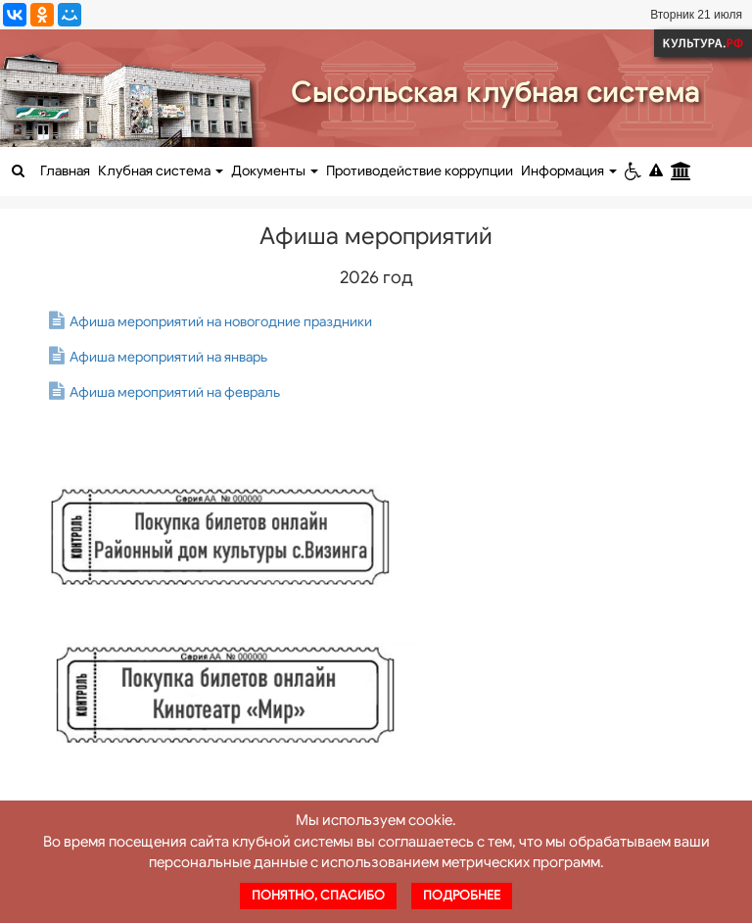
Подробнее (461, 895)
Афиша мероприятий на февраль (175, 392)
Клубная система (160, 171)
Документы (274, 171)
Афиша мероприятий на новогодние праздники (221, 322)
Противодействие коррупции (419, 171)
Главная (65, 171)
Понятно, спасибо (318, 895)
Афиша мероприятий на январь (168, 357)
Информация (569, 171)
